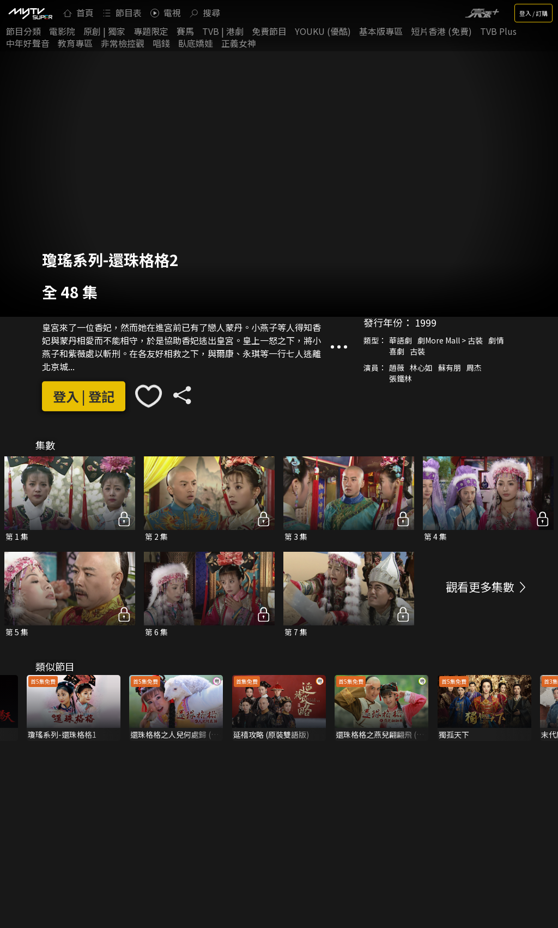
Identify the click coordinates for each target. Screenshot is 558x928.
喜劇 (396, 351)
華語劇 (400, 340)
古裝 (417, 351)
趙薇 (396, 368)
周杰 (474, 368)
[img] (29, 13)
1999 (425, 323)
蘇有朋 (449, 368)
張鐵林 (400, 378)
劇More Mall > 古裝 (450, 340)
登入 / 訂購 (533, 13)
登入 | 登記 (83, 396)
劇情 (496, 340)
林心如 (421, 368)
